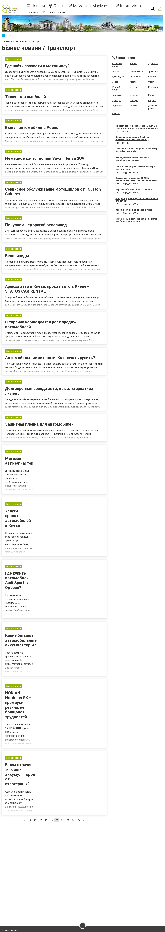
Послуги (134, 100)
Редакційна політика (54, 12)
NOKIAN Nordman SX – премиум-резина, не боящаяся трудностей (18, 724)
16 (35, 840)
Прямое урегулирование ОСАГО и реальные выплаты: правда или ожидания (136, 179)
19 (51, 840)
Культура (153, 87)
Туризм (115, 71)
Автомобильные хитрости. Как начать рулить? (50, 373)
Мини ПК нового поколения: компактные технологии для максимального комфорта (136, 127)
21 (62, 840)
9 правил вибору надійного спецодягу (134, 189)
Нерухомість (136, 71)
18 (46, 840)
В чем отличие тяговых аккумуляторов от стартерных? (20, 794)
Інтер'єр (134, 95)
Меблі (133, 81)
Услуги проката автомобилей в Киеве (18, 538)
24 (79, 840)
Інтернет (134, 87)
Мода (151, 95)
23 (73, 840)
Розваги (152, 76)
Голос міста (34, 12)
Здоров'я (153, 63)
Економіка (117, 95)
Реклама (116, 113)
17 (40, 840)
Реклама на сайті (10, 930)
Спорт (151, 81)
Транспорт (153, 71)
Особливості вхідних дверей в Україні (134, 210)
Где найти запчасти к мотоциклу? (37, 66)
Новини (38, 6)
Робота (133, 105)
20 (57, 840)
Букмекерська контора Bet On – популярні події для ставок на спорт (136, 220)
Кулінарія (116, 100)
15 (29, 840)
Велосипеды (17, 266)
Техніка (133, 63)
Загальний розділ (117, 64)
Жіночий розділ (116, 88)
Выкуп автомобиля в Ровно (31, 131)
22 (68, 840)
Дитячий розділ (152, 106)
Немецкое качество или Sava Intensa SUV (44, 164)
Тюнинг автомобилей (25, 99)
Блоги (59, 6)
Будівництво (118, 76)
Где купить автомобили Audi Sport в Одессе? (17, 600)
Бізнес (115, 81)
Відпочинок (136, 76)
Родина (152, 100)
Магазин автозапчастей (19, 480)
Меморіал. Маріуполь (92, 6)
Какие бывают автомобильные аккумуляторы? (21, 660)
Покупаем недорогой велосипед (36, 233)
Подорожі (117, 105)
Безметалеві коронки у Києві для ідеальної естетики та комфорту (132, 138)
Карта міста (130, 6)
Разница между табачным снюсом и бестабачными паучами (133, 158)
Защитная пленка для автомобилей (39, 443)
